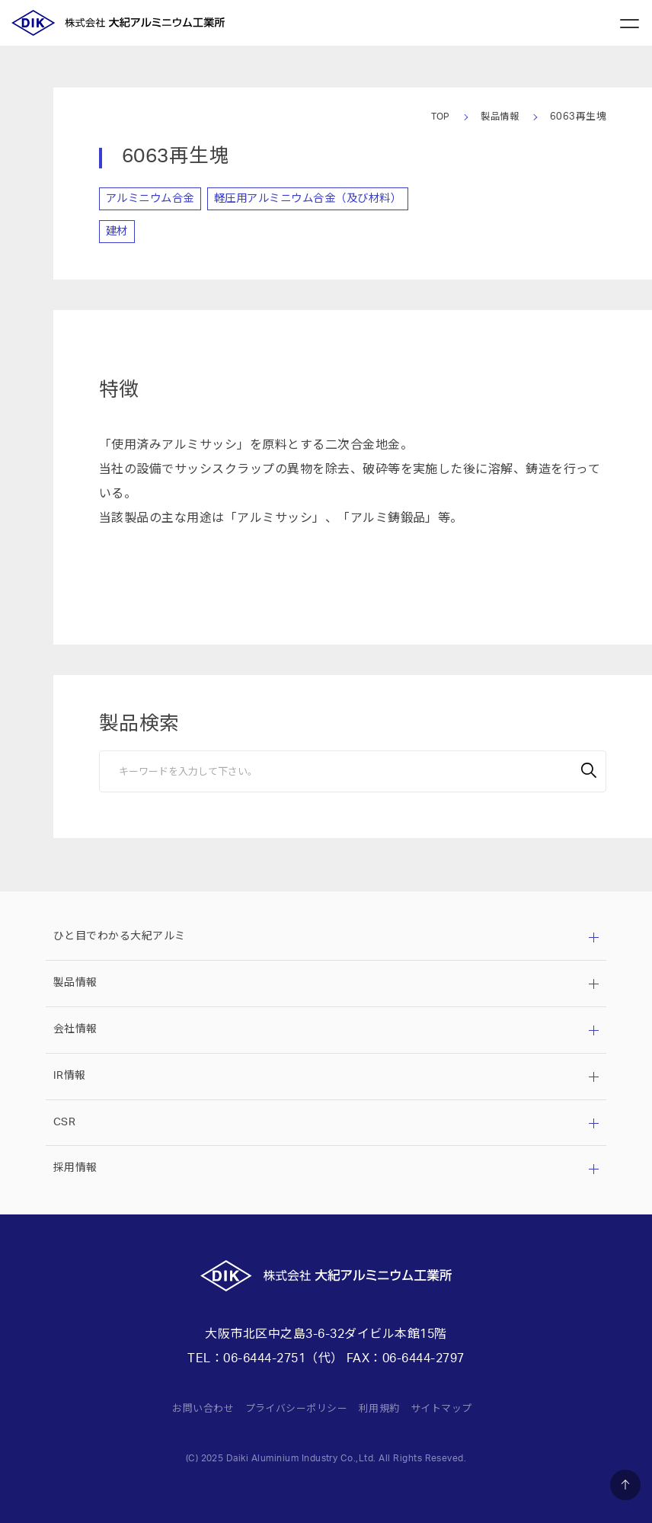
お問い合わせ (195, 1408)
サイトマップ (449, 1408)
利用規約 (383, 1408)
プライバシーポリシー (294, 1408)
